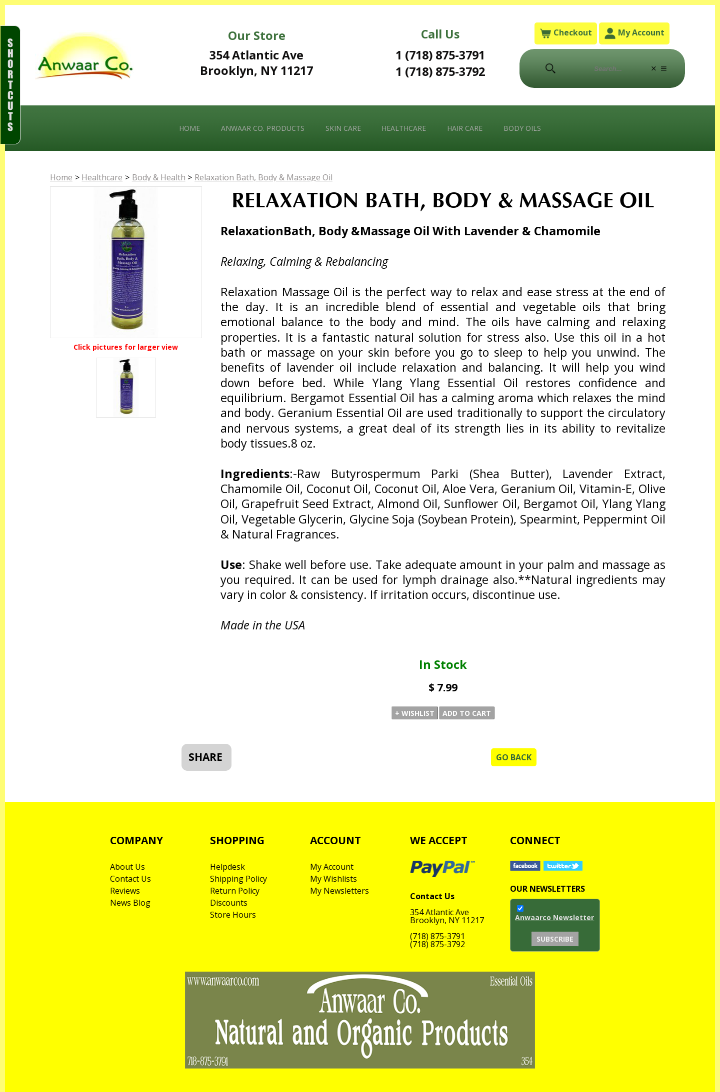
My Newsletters (339, 890)
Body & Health (159, 177)
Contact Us (130, 878)
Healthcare (404, 128)
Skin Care (343, 128)
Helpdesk (227, 866)
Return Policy (235, 890)
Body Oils (522, 128)
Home (189, 128)
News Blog (130, 902)
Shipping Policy (238, 878)
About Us (127, 866)
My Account (634, 33)
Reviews (125, 890)
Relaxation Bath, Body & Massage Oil (263, 177)
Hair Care (464, 128)
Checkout (566, 33)
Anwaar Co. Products (262, 128)
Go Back (514, 757)
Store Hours (233, 914)
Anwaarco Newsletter (554, 917)
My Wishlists (333, 878)
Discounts (229, 902)
